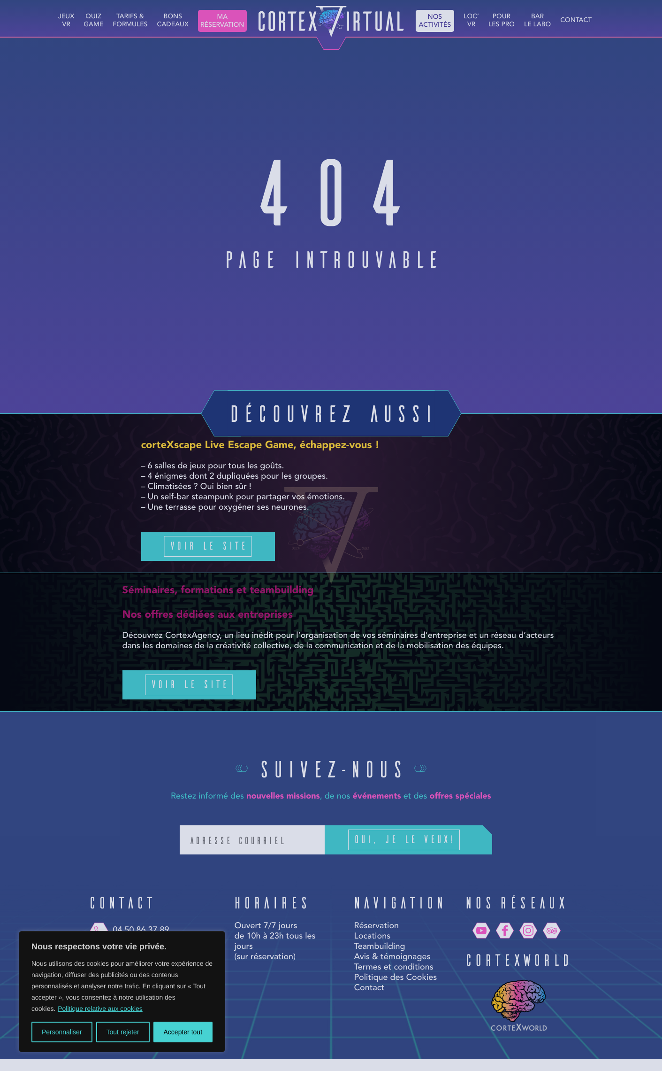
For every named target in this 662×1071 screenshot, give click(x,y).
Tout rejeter (123, 1032)
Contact (576, 20)
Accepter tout (183, 1032)
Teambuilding (379, 947)
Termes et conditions (393, 967)
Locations (372, 936)
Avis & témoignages (392, 957)
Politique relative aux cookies (100, 1008)
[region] (122, 991)
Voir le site (208, 545)
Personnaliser (62, 1032)
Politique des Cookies (395, 978)
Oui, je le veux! (418, 839)
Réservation (376, 926)
